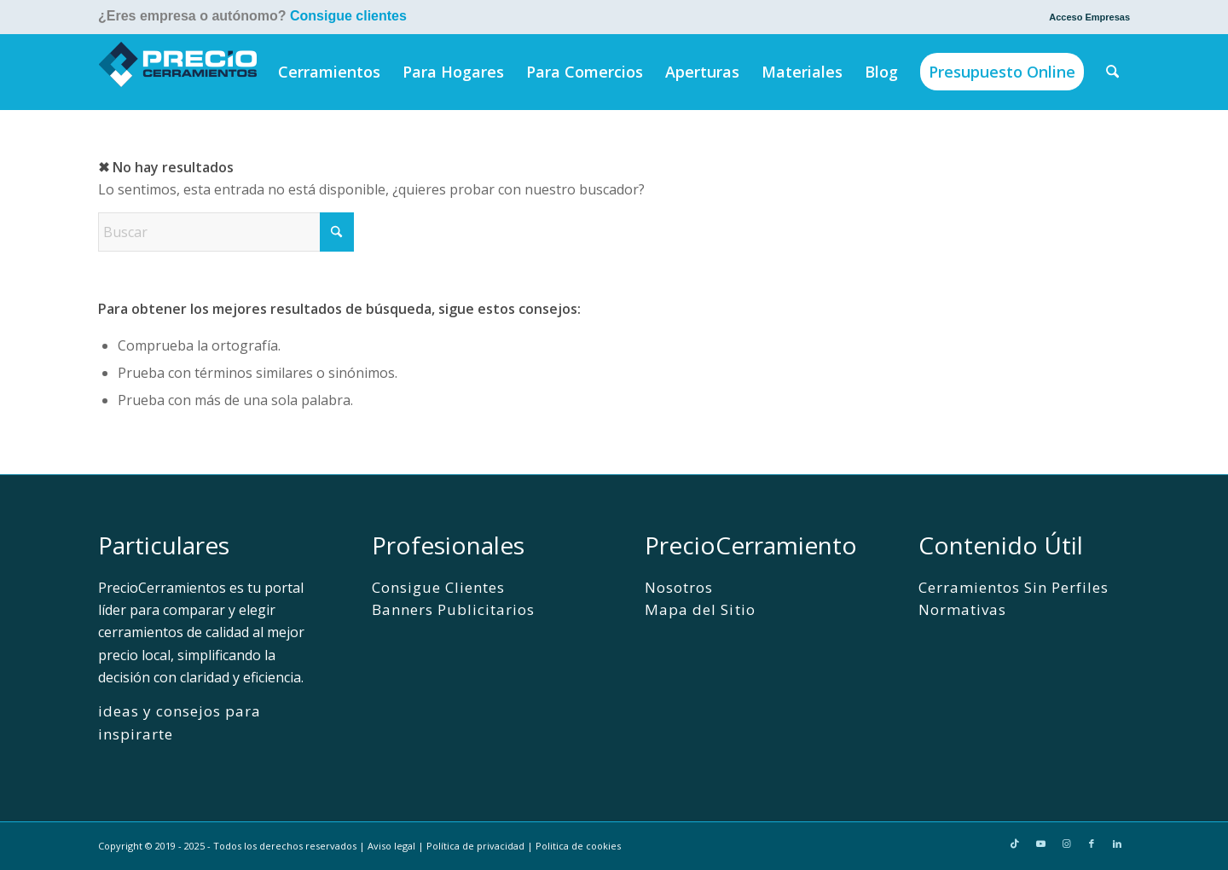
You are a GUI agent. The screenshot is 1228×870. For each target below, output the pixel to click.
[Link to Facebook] (1091, 843)
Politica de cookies (578, 845)
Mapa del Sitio (700, 609)
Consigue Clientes (438, 587)
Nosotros (679, 587)
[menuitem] (1085, 17)
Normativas (962, 609)
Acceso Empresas (1089, 17)
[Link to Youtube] (1040, 843)
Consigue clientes (348, 16)
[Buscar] (1113, 71)
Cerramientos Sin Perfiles (1013, 587)
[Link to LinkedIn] (1117, 843)
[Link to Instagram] (1066, 843)
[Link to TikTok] (1015, 843)
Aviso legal (391, 845)
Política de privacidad (475, 845)
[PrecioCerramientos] (178, 71)
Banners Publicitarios (453, 609)
